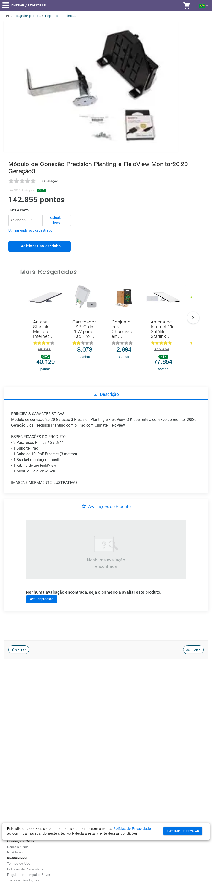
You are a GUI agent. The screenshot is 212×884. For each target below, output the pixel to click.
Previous (10, 74)
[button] (203, 5)
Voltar (18, 650)
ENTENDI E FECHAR (182, 831)
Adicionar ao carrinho (39, 246)
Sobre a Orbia (17, 847)
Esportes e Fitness (60, 16)
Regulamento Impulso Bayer (28, 875)
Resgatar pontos (27, 16)
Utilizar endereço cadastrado (30, 230)
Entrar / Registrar (28, 5)
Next (171, 74)
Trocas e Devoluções (23, 880)
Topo (193, 650)
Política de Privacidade (132, 829)
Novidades (15, 852)
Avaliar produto (41, 599)
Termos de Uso (18, 864)
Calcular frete (56, 220)
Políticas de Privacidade (25, 869)
